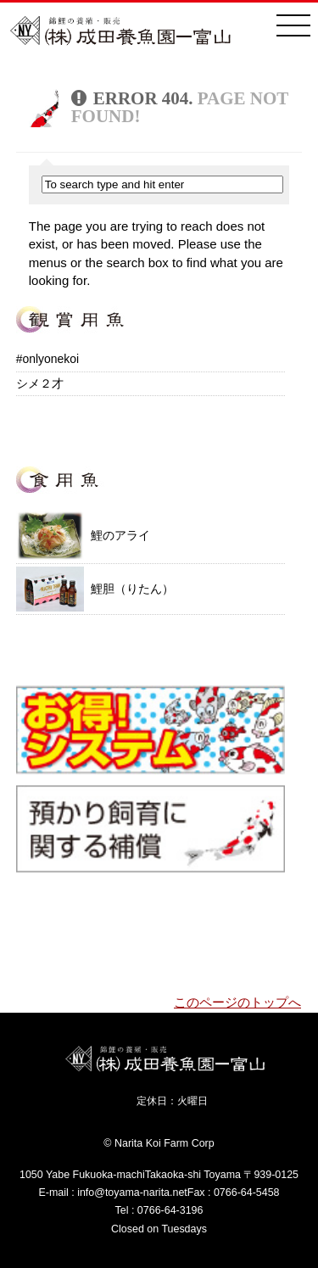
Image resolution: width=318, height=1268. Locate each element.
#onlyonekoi (47, 359)
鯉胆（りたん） (95, 589)
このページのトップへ (237, 1002)
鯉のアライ (83, 535)
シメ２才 (40, 383)
